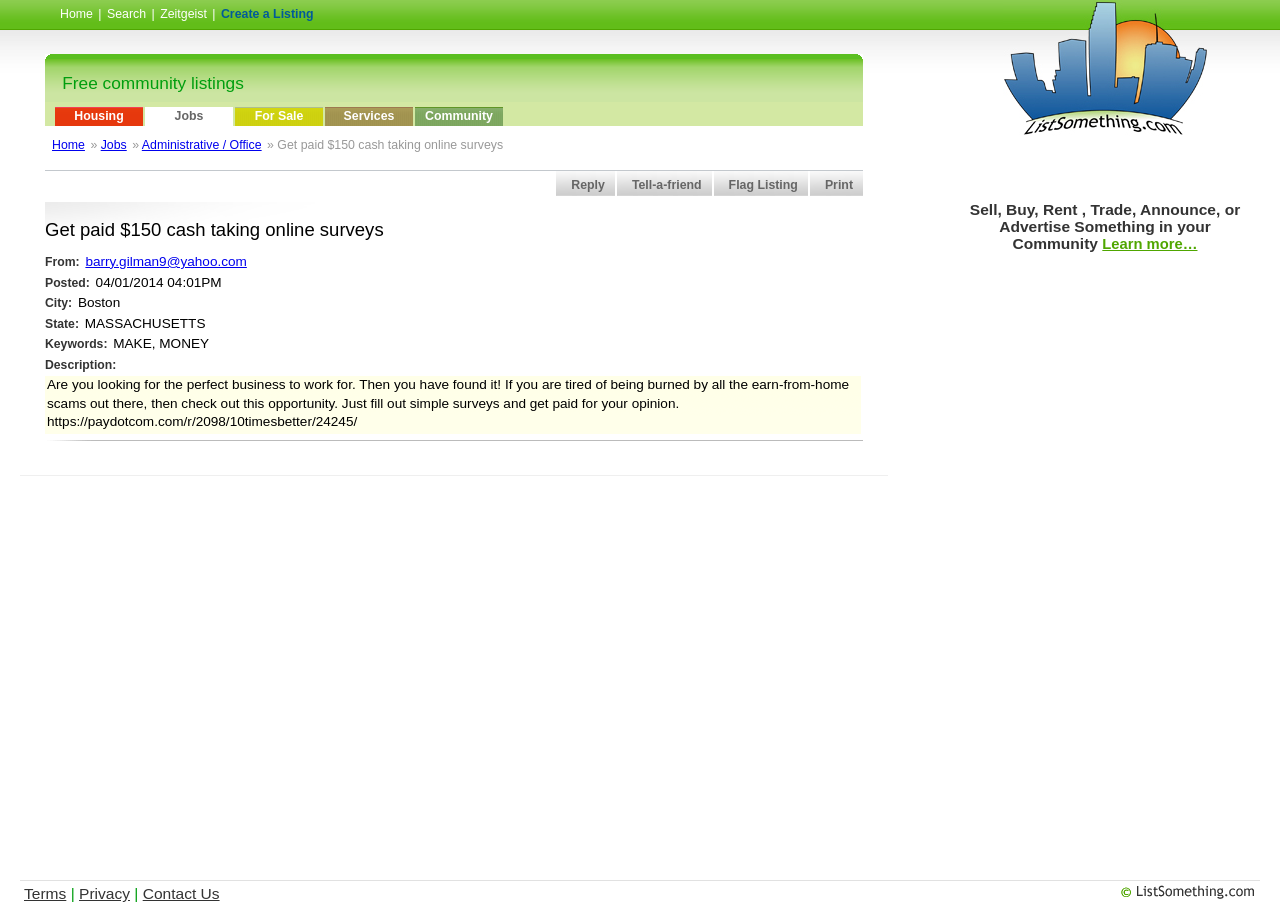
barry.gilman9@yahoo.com (165, 261)
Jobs (189, 116)
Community (459, 116)
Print (839, 185)
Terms (45, 893)
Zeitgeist (183, 14)
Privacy (104, 893)
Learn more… (1149, 244)
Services (369, 116)
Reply (588, 185)
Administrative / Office (202, 145)
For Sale (279, 116)
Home (76, 14)
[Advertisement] (454, 521)
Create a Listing (267, 14)
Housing (98, 116)
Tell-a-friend (667, 185)
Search (126, 14)
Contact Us (181, 893)
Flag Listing (763, 185)
